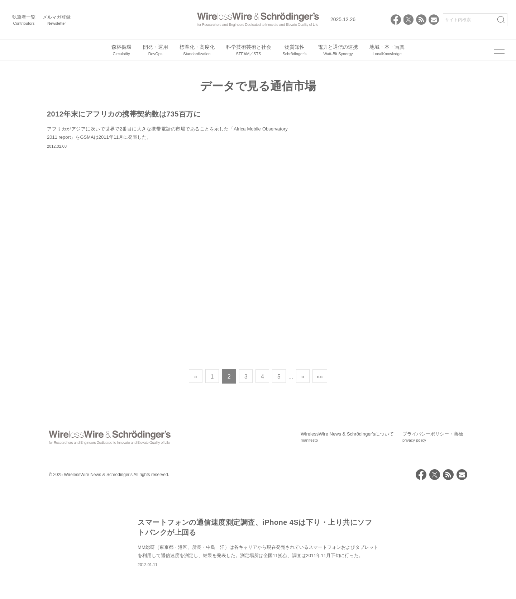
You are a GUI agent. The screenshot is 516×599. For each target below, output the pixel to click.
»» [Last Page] (322, 487)
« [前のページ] (194, 487)
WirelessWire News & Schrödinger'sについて (347, 548)
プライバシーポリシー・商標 (432, 548)
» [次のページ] (304, 487)
